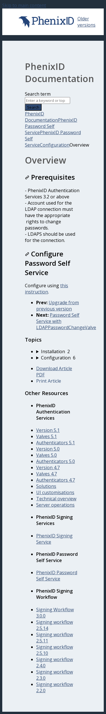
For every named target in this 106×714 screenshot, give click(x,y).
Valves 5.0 (46, 455)
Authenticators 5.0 (55, 461)
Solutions (46, 486)
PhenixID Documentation (41, 117)
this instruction (46, 288)
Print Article (48, 381)
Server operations (55, 505)
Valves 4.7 (46, 474)
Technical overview (56, 499)
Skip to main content (24, 5)
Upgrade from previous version (57, 305)
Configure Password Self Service (47, 263)
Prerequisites (50, 177)
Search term (38, 94)
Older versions (86, 22)
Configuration (55, 145)
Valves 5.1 (46, 436)
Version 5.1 (48, 430)
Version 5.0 (48, 449)
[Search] (47, 100)
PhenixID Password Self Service (51, 126)
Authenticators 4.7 (55, 480)
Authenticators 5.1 (55, 442)
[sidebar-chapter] (58, 351)
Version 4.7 (48, 467)
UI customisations (55, 492)
